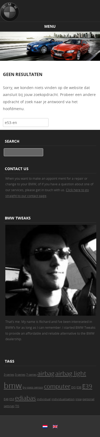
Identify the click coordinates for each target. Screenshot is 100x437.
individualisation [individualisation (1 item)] (63, 399)
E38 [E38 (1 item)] (79, 387)
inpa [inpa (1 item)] (78, 399)
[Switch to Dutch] (45, 426)
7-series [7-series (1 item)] (31, 374)
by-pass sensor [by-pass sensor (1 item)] (33, 387)
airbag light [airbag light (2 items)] (70, 373)
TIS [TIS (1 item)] (17, 406)
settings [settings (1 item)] (9, 406)
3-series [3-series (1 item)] (9, 374)
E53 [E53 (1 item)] (11, 399)
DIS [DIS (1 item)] (73, 387)
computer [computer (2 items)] (57, 386)
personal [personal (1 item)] (88, 399)
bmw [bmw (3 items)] (13, 385)
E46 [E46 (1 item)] (6, 399)
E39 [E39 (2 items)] (87, 386)
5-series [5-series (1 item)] (20, 374)
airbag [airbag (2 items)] (45, 373)
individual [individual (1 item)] (44, 399)
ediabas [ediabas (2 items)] (25, 398)
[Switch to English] (55, 426)
